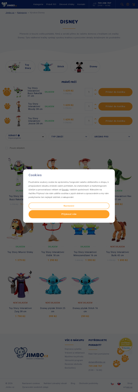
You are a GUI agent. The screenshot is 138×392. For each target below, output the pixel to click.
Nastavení (69, 206)
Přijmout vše (69, 214)
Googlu (65, 190)
